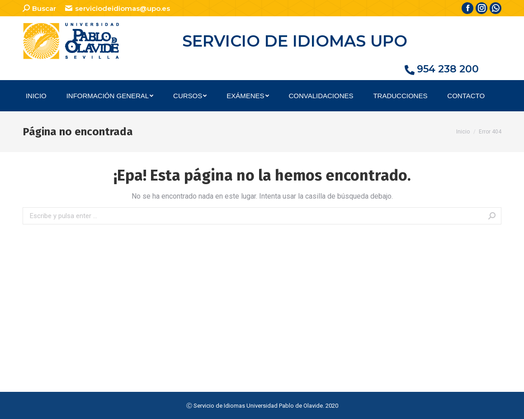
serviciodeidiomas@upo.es (117, 8)
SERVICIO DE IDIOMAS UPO (294, 41)
